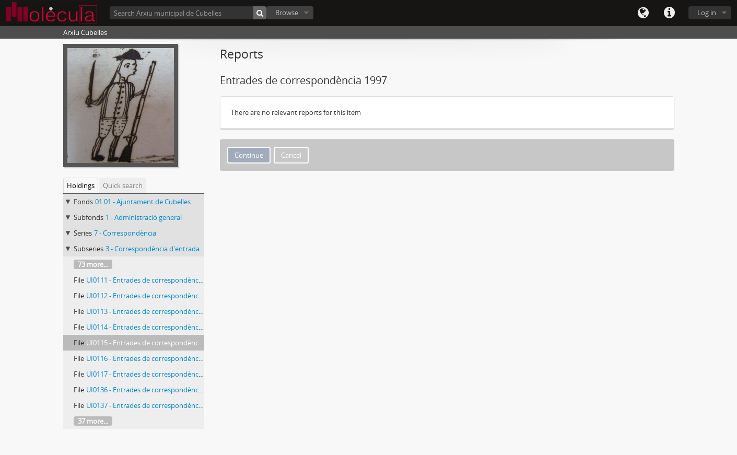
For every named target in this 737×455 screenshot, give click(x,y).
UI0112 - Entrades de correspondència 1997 (153, 295)
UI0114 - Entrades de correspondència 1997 (153, 327)
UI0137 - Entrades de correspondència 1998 (153, 405)
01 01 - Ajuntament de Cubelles (143, 201)
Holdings (81, 185)
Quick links (669, 13)
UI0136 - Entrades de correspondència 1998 (153, 389)
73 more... (93, 264)
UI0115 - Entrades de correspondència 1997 (153, 342)
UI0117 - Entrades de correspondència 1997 (153, 374)
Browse (286, 12)
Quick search (123, 185)
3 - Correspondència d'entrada (153, 248)
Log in (706, 12)
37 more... (93, 421)
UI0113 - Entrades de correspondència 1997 (153, 311)
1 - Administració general (144, 217)
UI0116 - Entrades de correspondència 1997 (153, 358)
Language (643, 13)
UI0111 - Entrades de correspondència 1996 (153, 280)
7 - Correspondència (125, 233)
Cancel (291, 155)
